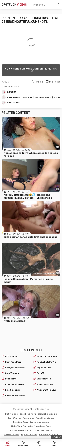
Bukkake (11, 92)
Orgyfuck (14, 4)
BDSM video (11, 356)
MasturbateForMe (46, 361)
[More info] (57, 147)
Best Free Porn (13, 361)
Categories (23, 446)
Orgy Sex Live (44, 367)
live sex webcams (15, 395)
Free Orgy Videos (14, 384)
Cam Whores (12, 373)
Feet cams (11, 378)
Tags (39, 446)
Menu (55, 437)
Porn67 (40, 373)
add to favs (13, 102)
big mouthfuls (43, 97)
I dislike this (54, 81)
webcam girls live (46, 389)
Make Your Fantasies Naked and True (49, 356)
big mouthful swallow (19, 97)
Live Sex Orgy (12, 389)
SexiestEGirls (44, 378)
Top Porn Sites (45, 384)
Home (7, 446)
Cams (54, 446)
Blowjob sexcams (15, 367)
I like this (39, 81)
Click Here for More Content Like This (31, 68)
